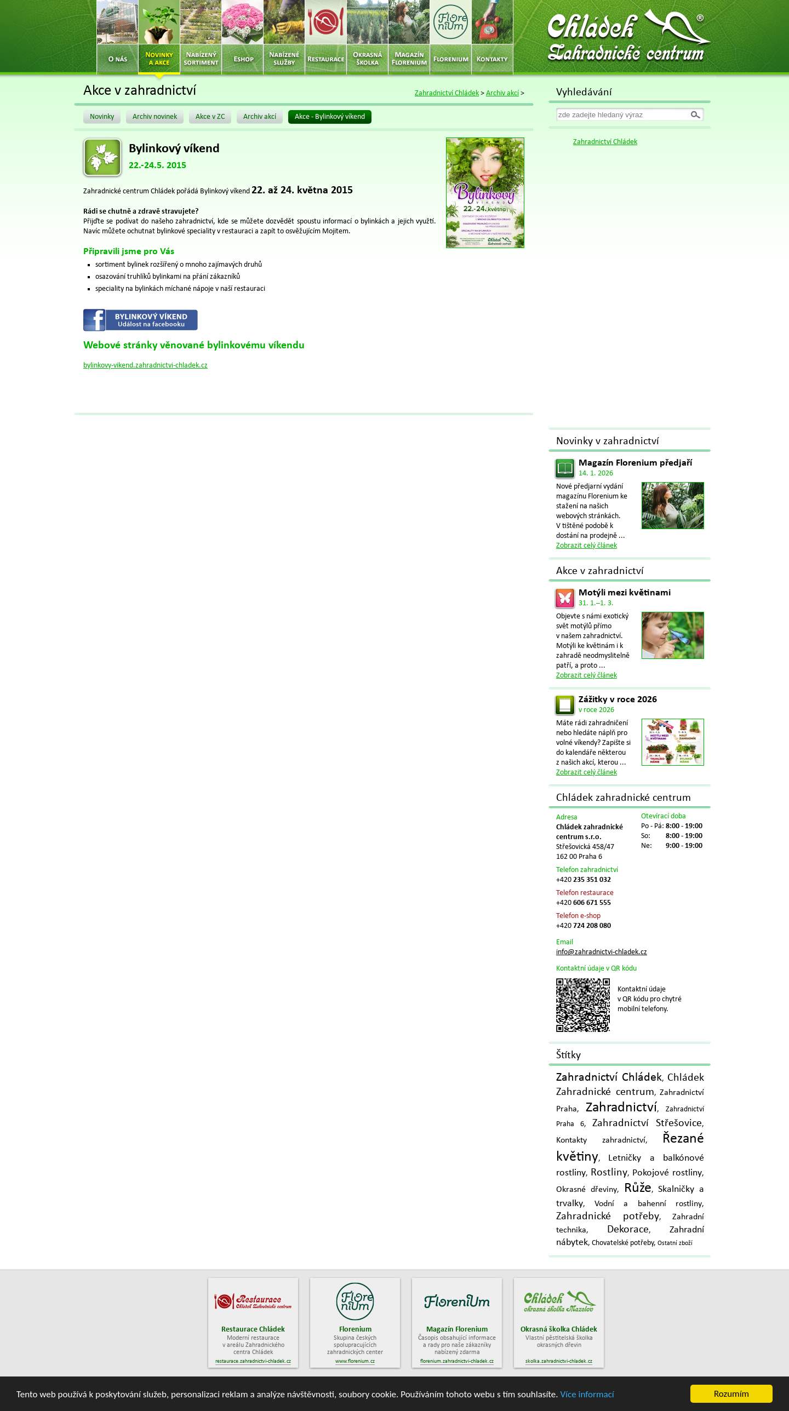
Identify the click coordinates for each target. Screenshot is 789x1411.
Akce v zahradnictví (600, 571)
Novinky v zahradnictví (607, 441)
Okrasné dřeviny (586, 1189)
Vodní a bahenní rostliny (648, 1204)
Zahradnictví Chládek (447, 93)
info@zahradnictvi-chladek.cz (601, 952)
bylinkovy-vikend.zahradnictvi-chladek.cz (145, 366)
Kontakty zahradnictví (600, 1140)
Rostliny (609, 1172)
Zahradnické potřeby (607, 1216)
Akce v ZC (210, 117)
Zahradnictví (621, 1107)
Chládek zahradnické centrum (623, 798)
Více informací (587, 1395)
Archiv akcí (502, 93)
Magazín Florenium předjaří (635, 463)
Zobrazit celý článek (586, 546)
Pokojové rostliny (667, 1173)
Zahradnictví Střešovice (647, 1123)
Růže (637, 1188)
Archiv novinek (155, 117)
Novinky (102, 117)
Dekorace (628, 1229)
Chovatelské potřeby (623, 1243)
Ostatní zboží (675, 1243)
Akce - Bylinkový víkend (330, 117)
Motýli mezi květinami (625, 593)
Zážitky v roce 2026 (618, 700)
